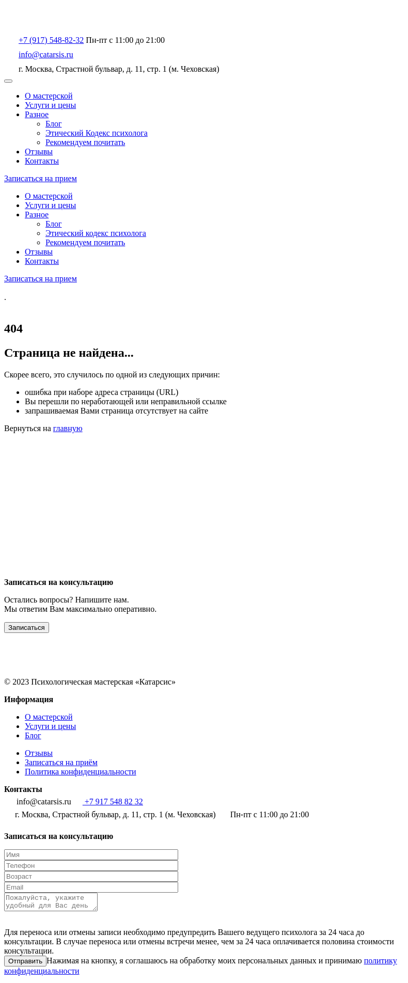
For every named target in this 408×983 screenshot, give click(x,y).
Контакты (42, 160)
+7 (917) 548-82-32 (51, 40)
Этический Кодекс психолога (96, 133)
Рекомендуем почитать (85, 142)
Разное (37, 114)
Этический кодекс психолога (95, 233)
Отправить (25, 964)
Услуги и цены (50, 105)
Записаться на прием (40, 178)
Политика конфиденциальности (80, 771)
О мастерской (49, 95)
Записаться (26, 627)
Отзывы (39, 151)
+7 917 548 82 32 (108, 801)
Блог (53, 123)
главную (68, 428)
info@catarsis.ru (46, 54)
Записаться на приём (61, 762)
